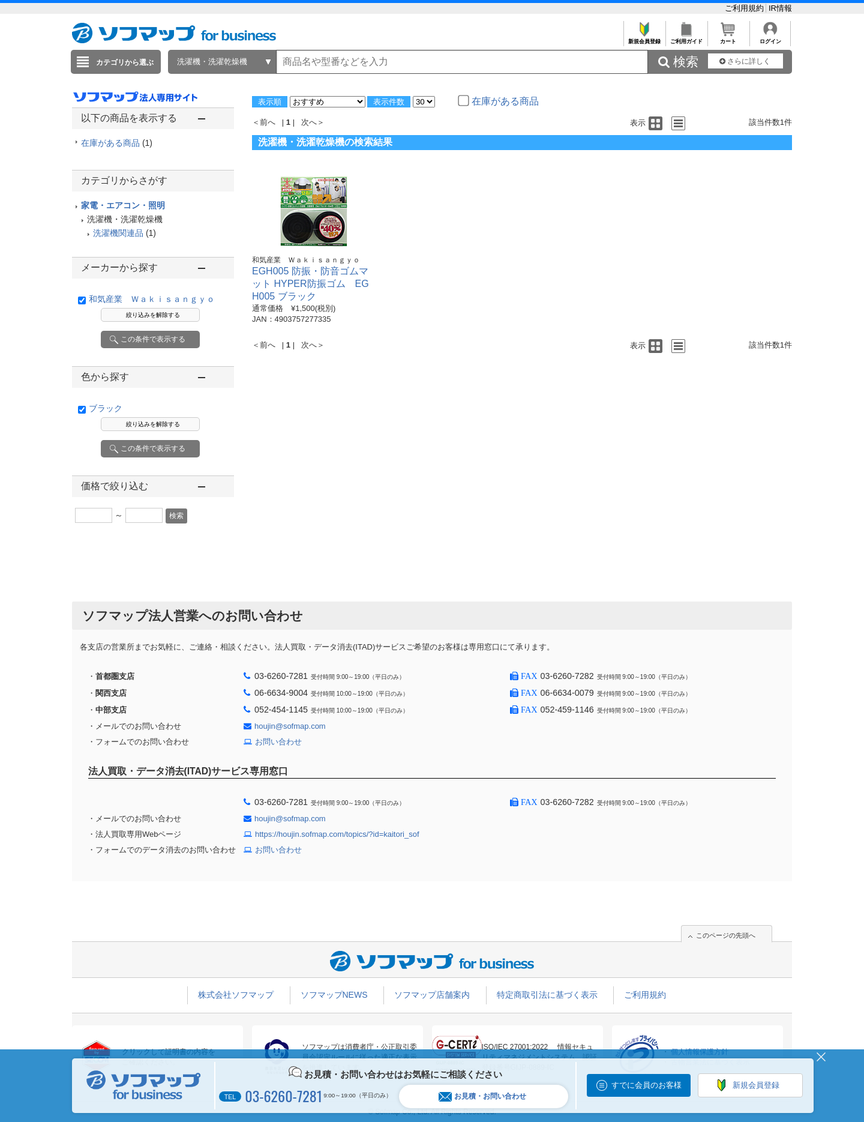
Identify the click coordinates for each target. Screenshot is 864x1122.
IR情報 (780, 8)
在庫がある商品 (116, 143)
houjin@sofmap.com (290, 726)
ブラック (105, 408)
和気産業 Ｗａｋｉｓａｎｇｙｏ (152, 299)
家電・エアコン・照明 (123, 205)
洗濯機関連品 (118, 233)
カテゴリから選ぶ (125, 62)
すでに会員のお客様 (646, 1085)
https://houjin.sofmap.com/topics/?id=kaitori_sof (337, 834)
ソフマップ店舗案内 (432, 995)
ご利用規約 (745, 8)
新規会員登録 (644, 38)
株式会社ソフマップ (236, 995)
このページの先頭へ (725, 935)
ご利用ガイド (686, 38)
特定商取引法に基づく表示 (547, 995)
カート (728, 38)
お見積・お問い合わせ (482, 1096)
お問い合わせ (278, 741)
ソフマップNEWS (334, 995)
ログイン (770, 38)
